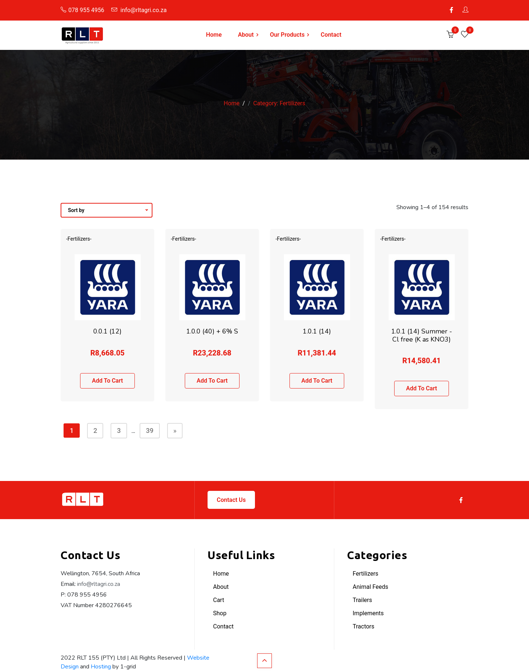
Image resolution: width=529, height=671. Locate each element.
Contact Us (231, 499)
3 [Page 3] (118, 430)
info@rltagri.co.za (139, 10)
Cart (218, 600)
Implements (368, 613)
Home (214, 34)
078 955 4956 (82, 10)
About (246, 34)
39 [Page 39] (149, 430)
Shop (219, 613)
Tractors (363, 626)
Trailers (362, 600)
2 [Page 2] (95, 430)
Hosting (101, 667)
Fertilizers (365, 573)
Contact (331, 34)
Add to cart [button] (107, 380)
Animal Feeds (370, 586)
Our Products (287, 34)
